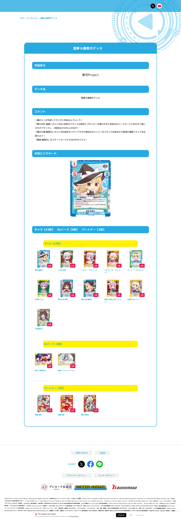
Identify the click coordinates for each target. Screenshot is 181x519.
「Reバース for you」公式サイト (26, 6)
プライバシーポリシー (76, 475)
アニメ (71, 6)
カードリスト (107, 6)
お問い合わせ (82, 453)
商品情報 (93, 6)
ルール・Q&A (124, 6)
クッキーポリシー (106, 475)
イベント (81, 6)
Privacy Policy (74, 516)
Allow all (121, 515)
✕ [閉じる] (178, 513)
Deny (131, 515)
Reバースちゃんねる (159, 6)
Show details (140, 515)
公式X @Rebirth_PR (153, 6)
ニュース (42, 6)
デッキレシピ (141, 6)
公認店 (102, 453)
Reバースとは (57, 6)
